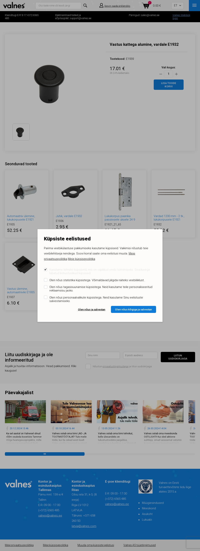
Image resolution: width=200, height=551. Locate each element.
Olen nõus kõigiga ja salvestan (133, 309)
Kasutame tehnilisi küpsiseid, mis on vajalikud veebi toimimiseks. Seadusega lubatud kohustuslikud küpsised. (99, 271)
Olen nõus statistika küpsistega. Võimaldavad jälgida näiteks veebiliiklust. (97, 280)
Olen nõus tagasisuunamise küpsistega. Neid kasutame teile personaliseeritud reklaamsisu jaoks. (100, 288)
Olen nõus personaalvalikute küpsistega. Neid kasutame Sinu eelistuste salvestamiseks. (96, 299)
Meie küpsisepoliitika (81, 259)
